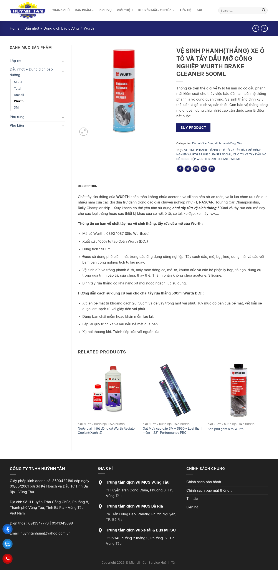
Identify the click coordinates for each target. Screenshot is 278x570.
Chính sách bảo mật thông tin (210, 490)
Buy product (193, 128)
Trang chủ (61, 10)
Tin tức (192, 498)
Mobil (18, 82)
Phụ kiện (17, 125)
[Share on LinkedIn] (211, 168)
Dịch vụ (105, 10)
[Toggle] (63, 61)
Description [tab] (88, 186)
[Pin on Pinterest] (203, 168)
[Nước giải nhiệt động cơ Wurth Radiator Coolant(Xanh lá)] (108, 390)
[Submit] (263, 10)
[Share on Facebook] (180, 168)
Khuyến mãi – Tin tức (156, 10)
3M (16, 107)
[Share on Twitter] (188, 168)
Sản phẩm (84, 10)
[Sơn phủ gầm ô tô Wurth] (238, 390)
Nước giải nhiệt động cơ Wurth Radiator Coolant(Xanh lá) (107, 430)
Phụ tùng (17, 117)
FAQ (199, 10)
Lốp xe (15, 61)
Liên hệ (185, 10)
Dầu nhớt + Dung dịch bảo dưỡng (52, 28)
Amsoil (19, 95)
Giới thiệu (125, 10)
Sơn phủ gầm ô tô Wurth (225, 429)
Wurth (89, 28)
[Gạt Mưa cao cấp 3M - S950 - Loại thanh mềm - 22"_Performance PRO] (173, 390)
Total (17, 88)
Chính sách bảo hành (203, 482)
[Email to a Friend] (196, 168)
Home (15, 28)
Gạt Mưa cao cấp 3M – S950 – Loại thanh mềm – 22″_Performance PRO (173, 430)
